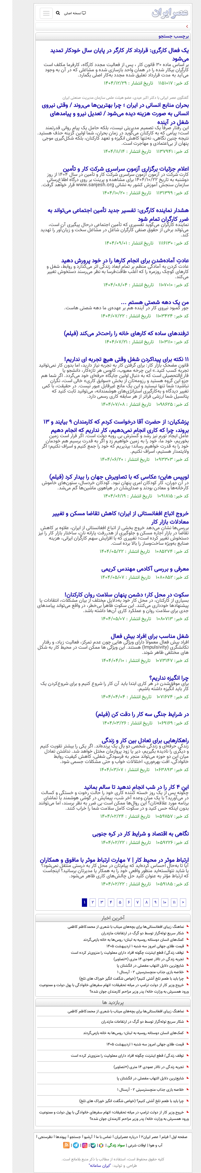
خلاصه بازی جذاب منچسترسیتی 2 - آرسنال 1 (140, 972)
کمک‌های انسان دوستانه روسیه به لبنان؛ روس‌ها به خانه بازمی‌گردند (123, 940)
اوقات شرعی (125, 1145)
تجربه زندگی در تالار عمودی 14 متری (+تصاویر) (138, 959)
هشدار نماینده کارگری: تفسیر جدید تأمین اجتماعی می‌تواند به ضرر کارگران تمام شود (105, 215)
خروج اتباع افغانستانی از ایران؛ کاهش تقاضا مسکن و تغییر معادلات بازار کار (108, 518)
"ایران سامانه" (87, 1166)
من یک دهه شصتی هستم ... (142, 302)
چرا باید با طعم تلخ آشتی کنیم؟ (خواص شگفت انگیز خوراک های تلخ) (121, 979)
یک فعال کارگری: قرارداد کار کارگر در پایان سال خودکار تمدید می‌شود (107, 55)
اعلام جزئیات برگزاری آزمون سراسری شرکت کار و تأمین (113, 169)
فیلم (152, 1137)
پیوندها (48, 1137)
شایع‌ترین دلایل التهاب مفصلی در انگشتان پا (140, 966)
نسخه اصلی (62, 13)
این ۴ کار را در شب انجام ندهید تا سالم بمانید (124, 787)
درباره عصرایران (114, 1137)
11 (162, 902)
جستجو (63, 1137)
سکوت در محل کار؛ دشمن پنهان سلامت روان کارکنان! (114, 595)
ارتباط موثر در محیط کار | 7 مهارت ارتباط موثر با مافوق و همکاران (102, 860)
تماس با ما (91, 1137)
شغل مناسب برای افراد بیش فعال (137, 636)
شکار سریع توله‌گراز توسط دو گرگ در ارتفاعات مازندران (132, 933)
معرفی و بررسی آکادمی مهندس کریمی (132, 569)
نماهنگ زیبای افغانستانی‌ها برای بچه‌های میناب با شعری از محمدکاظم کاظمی (115, 927)
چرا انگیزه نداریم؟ (156, 678)
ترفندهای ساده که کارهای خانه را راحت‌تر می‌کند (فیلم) (113, 333)
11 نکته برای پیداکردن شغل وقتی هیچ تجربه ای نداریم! (114, 359)
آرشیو (76, 1137)
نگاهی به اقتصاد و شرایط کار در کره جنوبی (128, 834)
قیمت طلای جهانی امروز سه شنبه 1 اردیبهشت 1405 (135, 946)
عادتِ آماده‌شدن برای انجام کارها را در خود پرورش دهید (112, 261)
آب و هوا (143, 1145)
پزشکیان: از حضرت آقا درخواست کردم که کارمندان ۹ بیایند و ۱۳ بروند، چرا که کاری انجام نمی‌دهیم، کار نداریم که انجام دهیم (103, 426)
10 (152, 902)
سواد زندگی (103, 1145)
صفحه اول (167, 1137)
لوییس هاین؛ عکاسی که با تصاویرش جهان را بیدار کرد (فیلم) (106, 477)
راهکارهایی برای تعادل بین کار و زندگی (132, 741)
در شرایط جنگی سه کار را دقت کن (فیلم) (129, 714)
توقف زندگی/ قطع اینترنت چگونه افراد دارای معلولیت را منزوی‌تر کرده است (117, 953)
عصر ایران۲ (137, 1137)
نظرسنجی (33, 1137)
